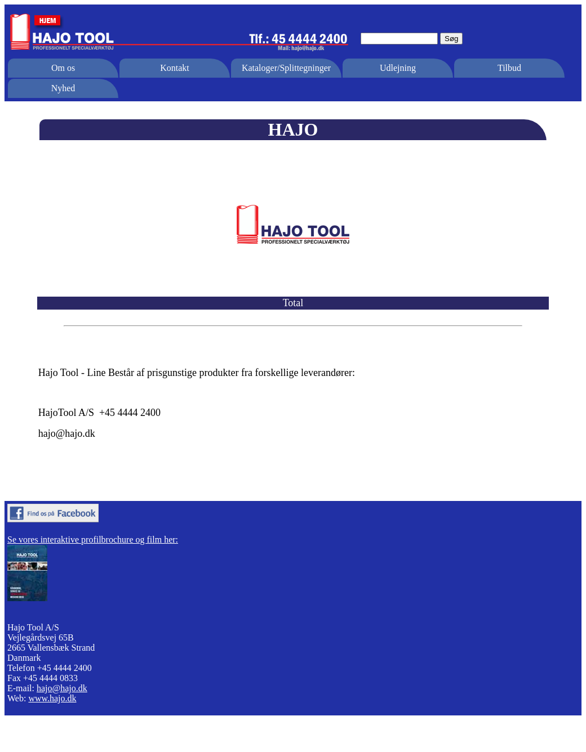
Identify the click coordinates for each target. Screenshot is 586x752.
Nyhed (63, 88)
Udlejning (398, 68)
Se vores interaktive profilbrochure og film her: (92, 539)
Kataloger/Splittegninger (286, 68)
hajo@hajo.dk (62, 688)
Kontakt (174, 68)
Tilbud (509, 68)
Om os (63, 68)
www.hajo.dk (52, 698)
